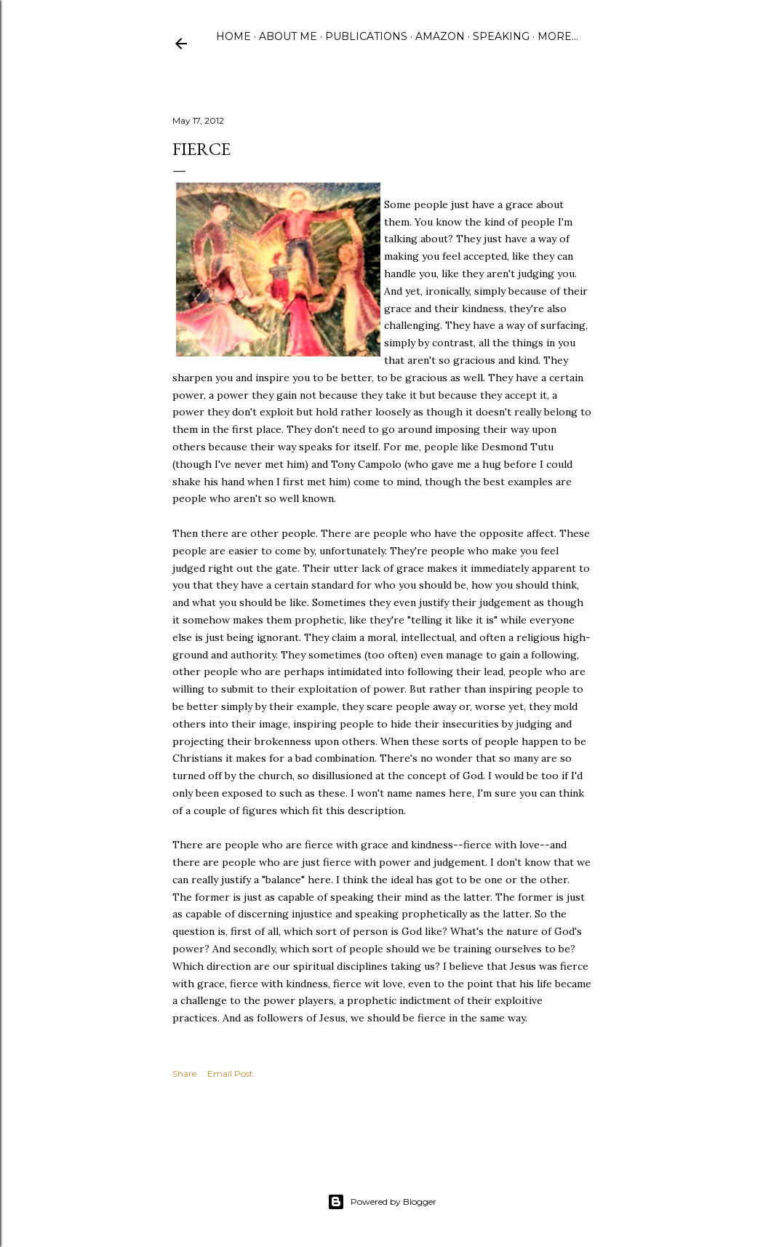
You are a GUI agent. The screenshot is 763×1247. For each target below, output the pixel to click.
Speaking (501, 36)
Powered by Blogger (381, 1202)
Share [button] (184, 1073)
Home (233, 36)
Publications (366, 36)
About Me (288, 36)
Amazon (440, 36)
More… (558, 36)
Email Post (230, 1073)
